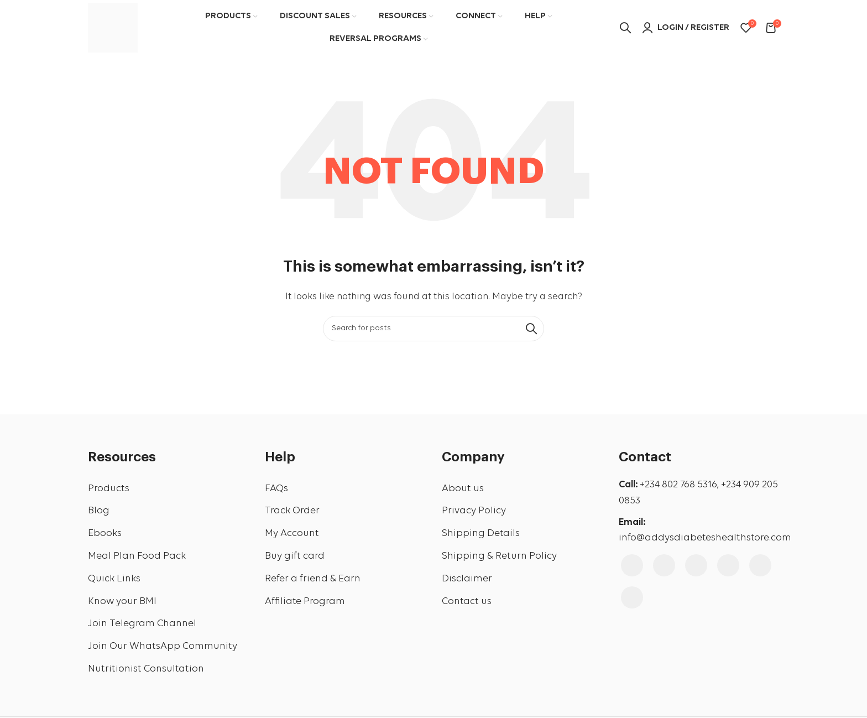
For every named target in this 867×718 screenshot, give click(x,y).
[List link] (168, 489)
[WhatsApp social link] (632, 597)
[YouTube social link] (696, 565)
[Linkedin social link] (760, 565)
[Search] (433, 328)
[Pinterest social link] (728, 565)
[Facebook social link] (632, 565)
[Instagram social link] (664, 565)
